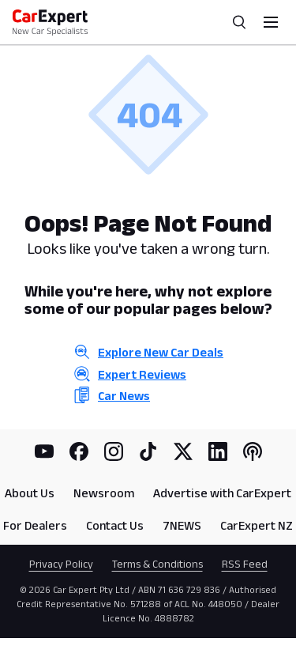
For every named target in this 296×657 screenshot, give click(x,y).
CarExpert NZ (256, 525)
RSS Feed (245, 563)
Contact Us (115, 525)
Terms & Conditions (157, 563)
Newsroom (103, 493)
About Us (29, 493)
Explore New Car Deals (160, 352)
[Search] (239, 22)
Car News (124, 395)
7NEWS (182, 525)
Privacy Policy (61, 563)
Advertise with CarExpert (222, 493)
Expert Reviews (142, 374)
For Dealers (35, 525)
